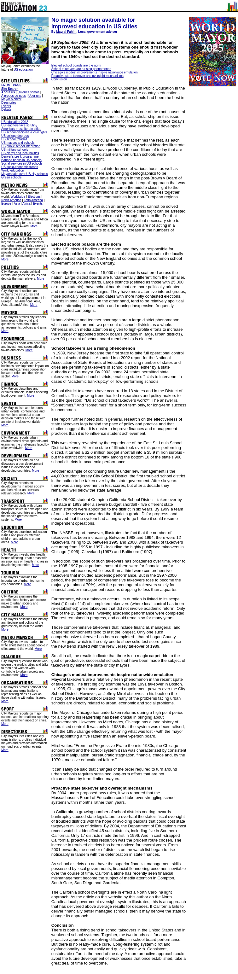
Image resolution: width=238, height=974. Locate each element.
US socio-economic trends (19, 167)
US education (23, 69)
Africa (26, 203)
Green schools (11, 177)
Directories (8, 102)
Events (6, 106)
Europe (6, 203)
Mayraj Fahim (66, 31)
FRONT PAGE (11, 85)
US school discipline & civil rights (24, 132)
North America (11, 200)
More (34, 226)
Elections (34, 196)
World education (12, 170)
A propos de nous (13, 95)
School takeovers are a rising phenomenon (81, 69)
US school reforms (14, 139)
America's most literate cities (21, 129)
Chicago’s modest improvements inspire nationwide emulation (94, 72)
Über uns (34, 95)
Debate (6, 109)
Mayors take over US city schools (24, 174)
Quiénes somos (28, 92)
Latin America (33, 200)
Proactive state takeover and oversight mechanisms (87, 76)
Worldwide (17, 196)
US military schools (14, 149)
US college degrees (15, 135)
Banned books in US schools (21, 160)
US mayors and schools (18, 142)
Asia (17, 203)
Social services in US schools (22, 163)
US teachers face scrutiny (19, 125)
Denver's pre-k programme (20, 156)
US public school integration (20, 146)
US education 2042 (14, 122)
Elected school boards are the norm (76, 65)
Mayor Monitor (11, 99)
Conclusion (59, 79)
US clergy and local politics (20, 153)
